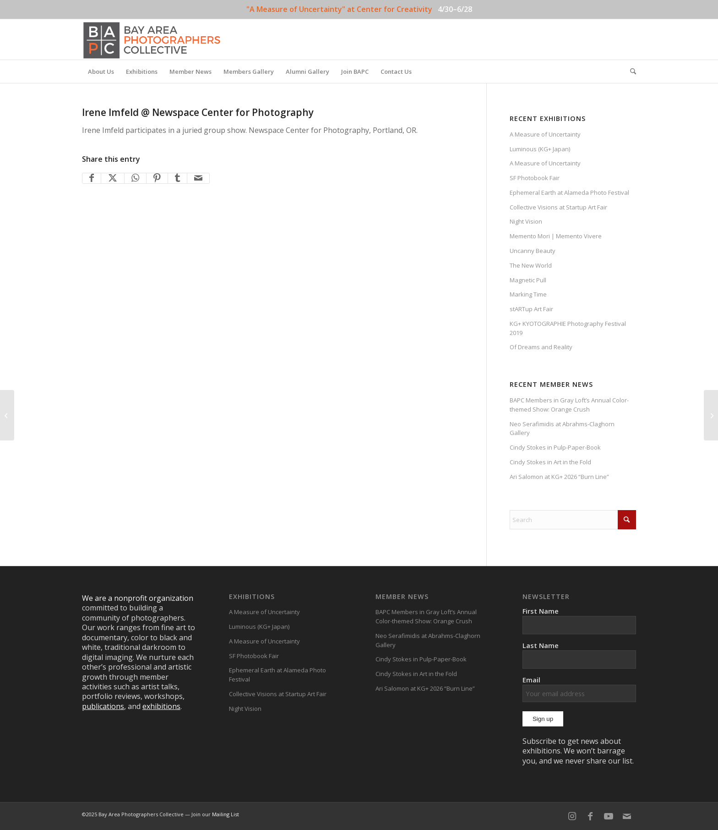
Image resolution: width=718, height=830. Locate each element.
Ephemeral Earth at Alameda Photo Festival (569, 192)
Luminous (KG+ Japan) (540, 149)
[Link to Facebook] (590, 816)
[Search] (630, 71)
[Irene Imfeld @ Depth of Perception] (7, 415)
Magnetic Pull (528, 280)
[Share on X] (112, 178)
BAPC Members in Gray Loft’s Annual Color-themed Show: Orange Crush (569, 404)
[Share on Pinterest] (157, 178)
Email (579, 688)
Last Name (540, 645)
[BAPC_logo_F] (152, 39)
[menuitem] (101, 71)
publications (103, 706)
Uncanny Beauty (532, 251)
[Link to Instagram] (572, 816)
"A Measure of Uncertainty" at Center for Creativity (339, 9)
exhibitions (161, 706)
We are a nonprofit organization (137, 598)
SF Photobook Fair (535, 178)
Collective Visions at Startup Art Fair (558, 207)
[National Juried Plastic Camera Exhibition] (711, 415)
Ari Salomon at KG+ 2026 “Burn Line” (559, 477)
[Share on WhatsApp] (135, 178)
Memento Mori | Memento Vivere (556, 236)
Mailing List (225, 814)
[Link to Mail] (627, 816)
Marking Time (528, 294)
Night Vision (526, 221)
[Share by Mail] (198, 178)
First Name (540, 611)
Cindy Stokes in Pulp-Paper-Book (555, 447)
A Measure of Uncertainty (545, 134)
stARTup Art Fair (531, 309)
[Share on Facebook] (91, 178)
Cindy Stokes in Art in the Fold (550, 462)
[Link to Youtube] (608, 816)
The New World (531, 265)
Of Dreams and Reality (541, 347)
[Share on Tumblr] (177, 178)
